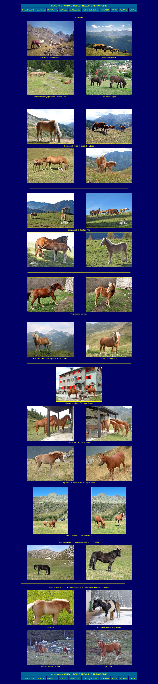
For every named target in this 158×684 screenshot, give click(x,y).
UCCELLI (63, 10)
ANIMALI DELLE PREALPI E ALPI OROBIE (85, 5)
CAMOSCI (41, 10)
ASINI (114, 10)
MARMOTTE (52, 10)
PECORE (123, 10)
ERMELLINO (75, 10)
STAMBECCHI (28, 10)
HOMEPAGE (56, 6)
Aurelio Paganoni (103, 587)
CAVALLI (105, 10)
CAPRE (133, 10)
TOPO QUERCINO (90, 10)
